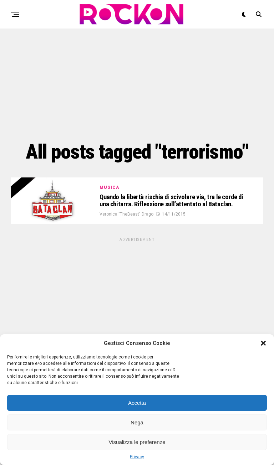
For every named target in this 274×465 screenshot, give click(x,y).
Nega (137, 422)
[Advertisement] (137, 84)
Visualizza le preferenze (137, 442)
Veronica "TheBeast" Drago (126, 220)
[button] (263, 343)
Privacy (137, 456)
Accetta (137, 403)
